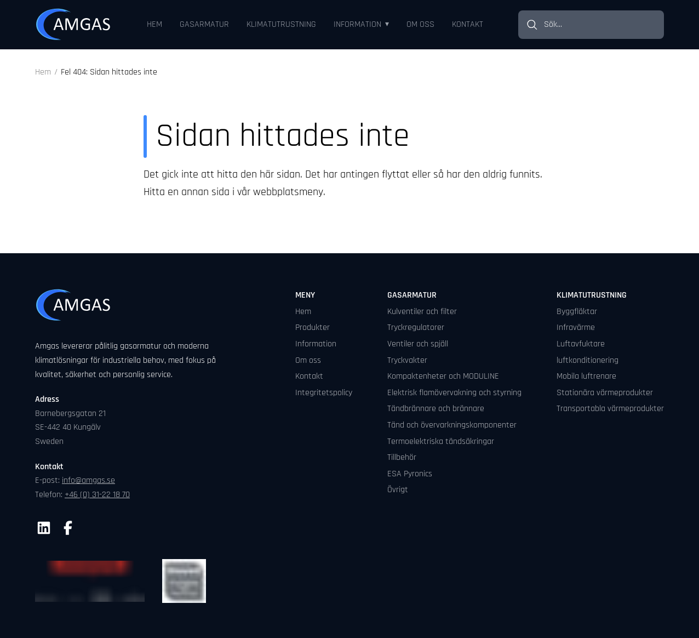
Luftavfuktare (581, 344)
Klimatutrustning (281, 24)
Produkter (312, 327)
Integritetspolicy (323, 392)
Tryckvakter (407, 360)
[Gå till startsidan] (73, 24)
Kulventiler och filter (422, 311)
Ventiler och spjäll (417, 344)
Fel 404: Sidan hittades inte (109, 72)
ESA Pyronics (409, 474)
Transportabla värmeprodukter (610, 408)
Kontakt (467, 24)
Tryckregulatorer (415, 327)
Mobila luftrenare (586, 376)
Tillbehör (401, 457)
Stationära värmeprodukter (605, 392)
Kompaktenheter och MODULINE (443, 376)
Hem (154, 24)
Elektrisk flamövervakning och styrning (454, 392)
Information (357, 24)
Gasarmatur (204, 24)
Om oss (420, 24)
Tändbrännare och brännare (435, 408)
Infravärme (576, 327)
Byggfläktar (577, 311)
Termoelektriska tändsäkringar (440, 441)
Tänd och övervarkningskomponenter (452, 425)
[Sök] (531, 24)
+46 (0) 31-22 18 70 (97, 494)
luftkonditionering (587, 360)
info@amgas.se (88, 480)
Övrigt (397, 489)
